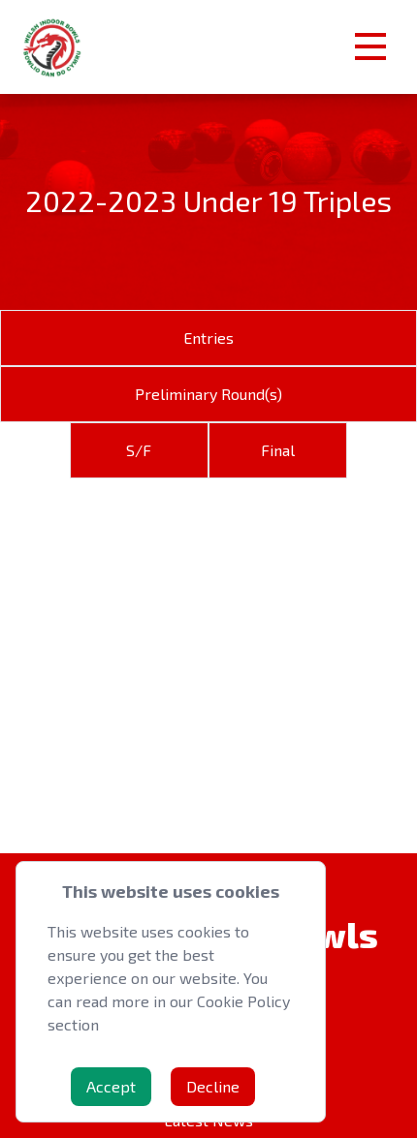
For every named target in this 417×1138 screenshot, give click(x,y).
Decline (213, 1086)
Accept (111, 1086)
